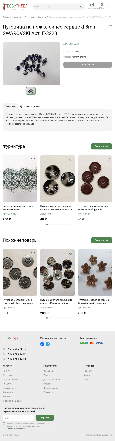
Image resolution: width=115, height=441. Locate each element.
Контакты (48, 392)
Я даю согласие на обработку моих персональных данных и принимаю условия (28, 426)
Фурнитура (8, 392)
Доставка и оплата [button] (30, 106)
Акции (87, 375)
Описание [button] (10, 106)
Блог (86, 379)
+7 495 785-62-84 (16, 353)
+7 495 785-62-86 (16, 358)
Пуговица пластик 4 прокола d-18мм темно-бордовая (95, 208)
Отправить (45, 417)
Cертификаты (9, 388)
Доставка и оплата (52, 379)
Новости (88, 371)
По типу (6, 371)
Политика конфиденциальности (98, 435)
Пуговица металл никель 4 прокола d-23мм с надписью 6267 (18, 302)
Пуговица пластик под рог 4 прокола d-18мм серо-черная (56, 208)
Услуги (46, 375)
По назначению (10, 379)
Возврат (47, 384)
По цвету (7, 384)
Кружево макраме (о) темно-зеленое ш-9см (18, 208)
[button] (81, 6)
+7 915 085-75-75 (16, 348)
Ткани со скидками (12, 401)
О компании (49, 371)
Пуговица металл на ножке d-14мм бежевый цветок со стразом (94, 302)
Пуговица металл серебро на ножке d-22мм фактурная (56, 302)
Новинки (7, 396)
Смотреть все (101, 146)
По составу (8, 375)
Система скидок (51, 388)
